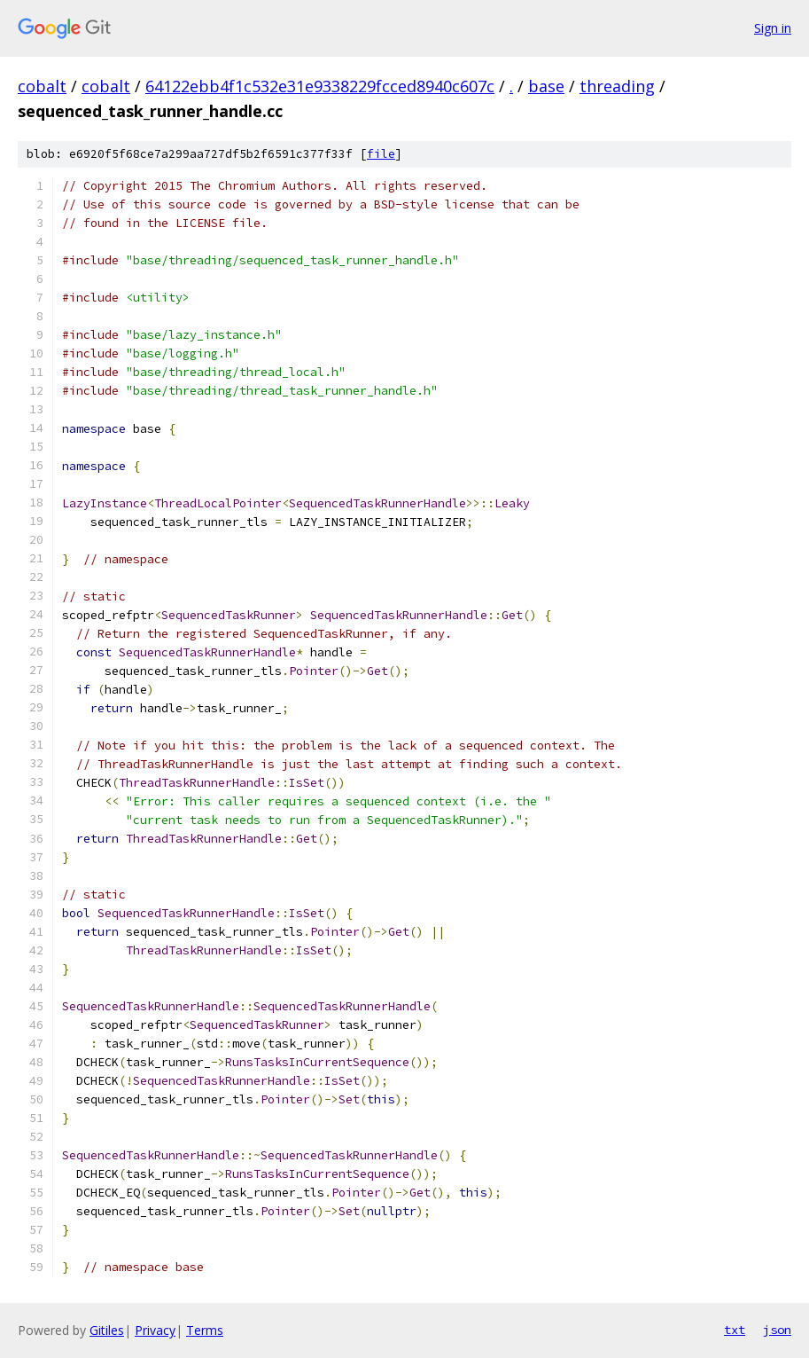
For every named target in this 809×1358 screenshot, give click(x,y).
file (381, 153)
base (546, 86)
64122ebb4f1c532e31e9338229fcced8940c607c (319, 86)
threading (617, 86)
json (777, 1330)
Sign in (772, 28)
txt (734, 1330)
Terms (204, 1330)
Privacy (155, 1330)
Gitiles (106, 1330)
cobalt (42, 86)
